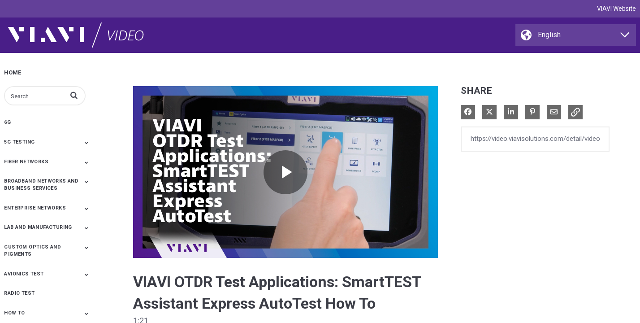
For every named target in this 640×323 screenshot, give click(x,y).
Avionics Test (23, 274)
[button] (74, 95)
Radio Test (19, 293)
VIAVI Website (616, 8)
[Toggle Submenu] (86, 142)
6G (7, 122)
